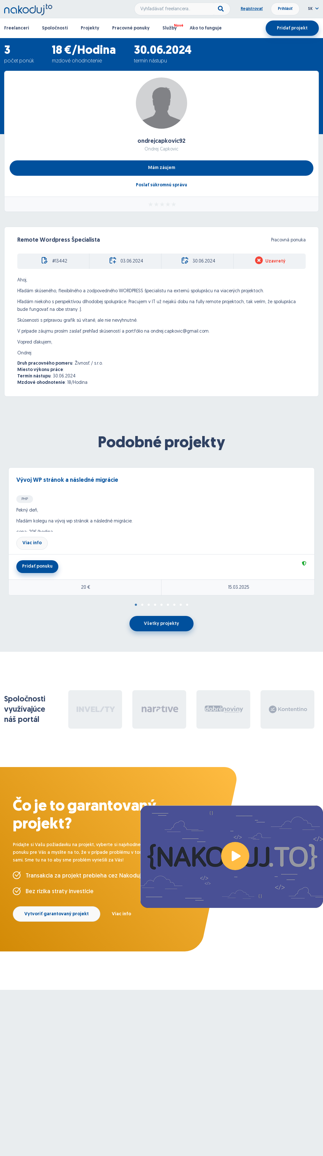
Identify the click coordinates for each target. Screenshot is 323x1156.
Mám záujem (161, 168)
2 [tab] (142, 605)
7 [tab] (174, 605)
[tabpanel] (161, 531)
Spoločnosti (55, 28)
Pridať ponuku (37, 566)
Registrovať (252, 9)
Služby (169, 28)
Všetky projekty (161, 623)
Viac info (32, 543)
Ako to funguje (206, 28)
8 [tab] (181, 605)
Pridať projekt (292, 28)
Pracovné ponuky (131, 28)
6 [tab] (168, 605)
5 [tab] (161, 605)
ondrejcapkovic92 (161, 141)
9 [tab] (187, 605)
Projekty (90, 28)
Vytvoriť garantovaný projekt (56, 914)
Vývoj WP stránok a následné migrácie (67, 480)
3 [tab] (148, 605)
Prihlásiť (285, 9)
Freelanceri (16, 28)
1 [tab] (136, 605)
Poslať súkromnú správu (161, 185)
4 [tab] (155, 605)
